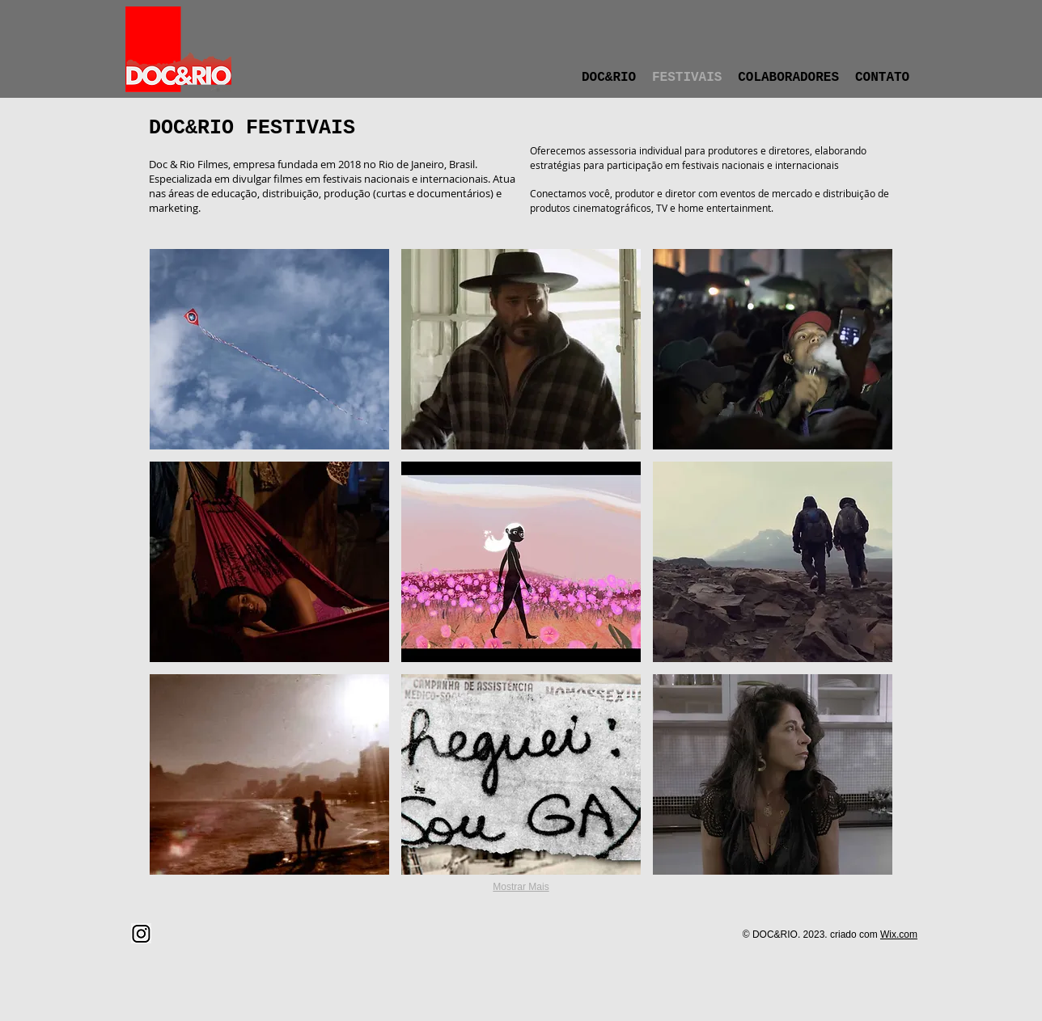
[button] (269, 349)
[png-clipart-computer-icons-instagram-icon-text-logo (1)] (141, 933)
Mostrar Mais (521, 886)
